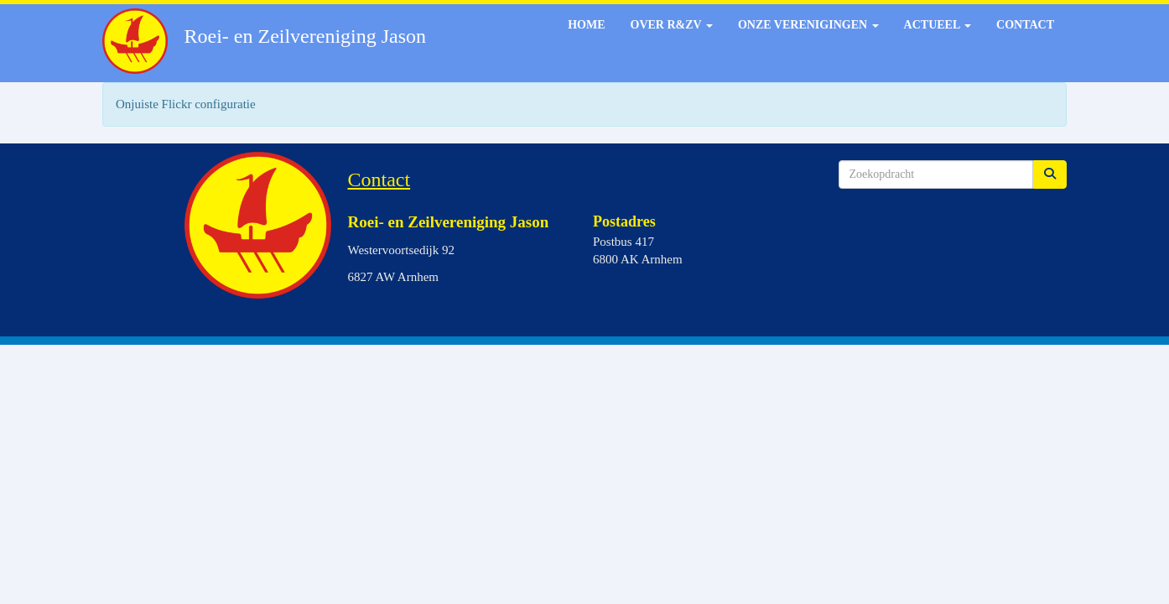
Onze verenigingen (808, 24)
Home (586, 24)
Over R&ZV (672, 24)
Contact (1025, 24)
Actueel (937, 24)
